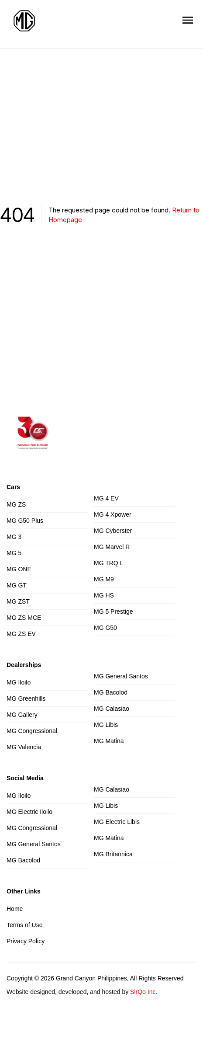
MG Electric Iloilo (29, 811)
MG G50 (105, 627)
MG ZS (16, 504)
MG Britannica (113, 854)
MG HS (104, 595)
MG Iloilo (19, 682)
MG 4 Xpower (112, 514)
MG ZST (18, 601)
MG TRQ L (108, 562)
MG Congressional (32, 730)
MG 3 (14, 536)
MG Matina (109, 740)
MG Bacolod (110, 692)
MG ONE (19, 569)
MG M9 (104, 579)
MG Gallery (22, 714)
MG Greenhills (26, 698)
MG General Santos (121, 676)
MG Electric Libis (117, 821)
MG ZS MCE (24, 617)
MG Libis (106, 724)
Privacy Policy (26, 941)
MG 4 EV (106, 498)
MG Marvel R (112, 546)
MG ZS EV (21, 633)
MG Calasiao (111, 708)
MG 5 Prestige (113, 611)
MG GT (17, 585)
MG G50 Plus (25, 520)
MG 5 (14, 552)
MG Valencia (24, 747)
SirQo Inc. (143, 991)
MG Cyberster (113, 530)
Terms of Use (24, 924)
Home (15, 908)
